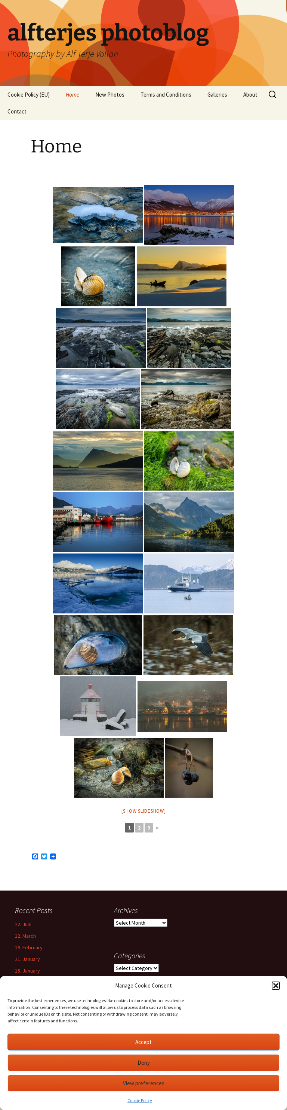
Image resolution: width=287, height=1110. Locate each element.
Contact (17, 111)
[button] (276, 985)
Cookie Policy (139, 1100)
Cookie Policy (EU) (28, 94)
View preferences (143, 1083)
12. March (25, 935)
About (250, 94)
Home (72, 94)
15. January (27, 970)
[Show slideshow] (143, 811)
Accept (143, 1042)
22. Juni (23, 924)
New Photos (109, 94)
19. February (29, 947)
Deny (144, 1062)
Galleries (217, 94)
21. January (27, 959)
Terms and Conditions (166, 94)
